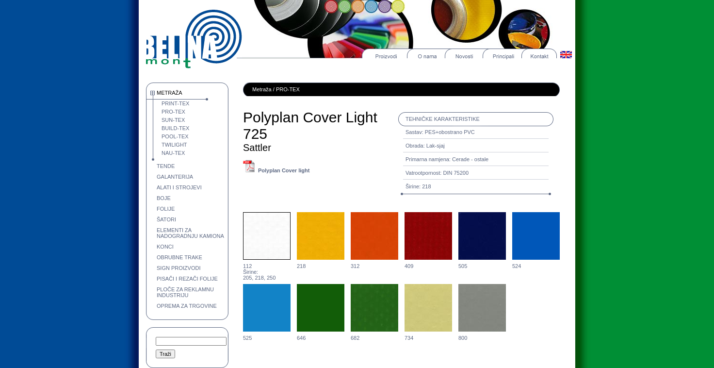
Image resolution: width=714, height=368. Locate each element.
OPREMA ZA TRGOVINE (187, 306)
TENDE (166, 166)
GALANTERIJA (175, 177)
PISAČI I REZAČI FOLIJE (187, 279)
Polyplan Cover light (283, 170)
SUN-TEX (173, 120)
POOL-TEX (175, 136)
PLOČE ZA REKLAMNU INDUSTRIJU (185, 292)
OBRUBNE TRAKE (179, 257)
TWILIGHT (174, 145)
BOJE (164, 198)
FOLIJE (166, 209)
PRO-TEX (173, 112)
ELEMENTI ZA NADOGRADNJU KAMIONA (190, 233)
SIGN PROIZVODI (178, 268)
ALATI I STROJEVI (179, 187)
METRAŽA (169, 93)
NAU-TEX (173, 153)
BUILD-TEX (175, 128)
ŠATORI (166, 219)
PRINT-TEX (175, 103)
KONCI (165, 247)
